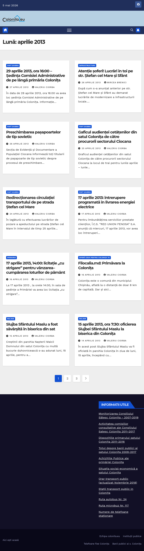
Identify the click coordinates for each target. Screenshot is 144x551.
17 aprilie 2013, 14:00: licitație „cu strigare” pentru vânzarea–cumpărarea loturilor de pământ (35, 268)
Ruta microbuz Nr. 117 (114, 505)
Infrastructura (87, 65)
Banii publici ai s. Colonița (126, 543)
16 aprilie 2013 (19, 279)
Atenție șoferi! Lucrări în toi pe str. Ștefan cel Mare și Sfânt (105, 73)
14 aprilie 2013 (91, 340)
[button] (131, 30)
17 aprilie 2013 (91, 214)
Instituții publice (132, 536)
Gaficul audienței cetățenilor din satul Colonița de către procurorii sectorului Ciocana (107, 137)
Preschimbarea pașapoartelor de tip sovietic (33, 134)
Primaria (11, 258)
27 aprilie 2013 (20, 87)
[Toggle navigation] (69, 30)
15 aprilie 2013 (19, 336)
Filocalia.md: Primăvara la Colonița (101, 265)
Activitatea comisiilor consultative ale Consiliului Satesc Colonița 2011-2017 (118, 427)
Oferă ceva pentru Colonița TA (94, 258)
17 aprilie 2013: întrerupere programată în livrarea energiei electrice (106, 202)
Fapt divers (13, 65)
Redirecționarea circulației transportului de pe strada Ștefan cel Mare (30, 202)
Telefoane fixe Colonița (96, 543)
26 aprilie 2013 (92, 82)
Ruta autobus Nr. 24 (113, 499)
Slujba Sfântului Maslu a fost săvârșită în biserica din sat (32, 326)
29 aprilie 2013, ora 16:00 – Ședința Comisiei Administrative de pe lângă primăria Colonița (35, 76)
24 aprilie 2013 (20, 214)
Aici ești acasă (11, 540)
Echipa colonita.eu (109, 536)
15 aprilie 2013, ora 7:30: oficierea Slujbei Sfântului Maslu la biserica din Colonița (107, 329)
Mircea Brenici (115, 82)
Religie (10, 319)
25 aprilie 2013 (92, 148)
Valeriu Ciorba (43, 87)
